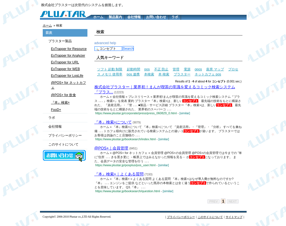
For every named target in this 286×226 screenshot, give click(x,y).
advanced (101, 43)
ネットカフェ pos (208, 74)
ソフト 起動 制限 (110, 69)
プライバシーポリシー (65, 135)
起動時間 (133, 69)
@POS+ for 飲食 (63, 95)
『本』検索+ (60, 102)
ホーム (98, 17)
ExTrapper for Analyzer (68, 56)
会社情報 (134, 17)
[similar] (184, 114)
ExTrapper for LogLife (67, 76)
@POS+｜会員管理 (111, 149)
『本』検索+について (113, 123)
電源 (187, 69)
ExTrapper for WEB (65, 69)
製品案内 (115, 17)
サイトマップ (234, 219)
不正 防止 (161, 69)
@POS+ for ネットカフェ (68, 85)
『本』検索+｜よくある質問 (119, 176)
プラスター (182, 74)
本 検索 (163, 74)
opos (198, 69)
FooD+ (56, 110)
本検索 (149, 74)
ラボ (174, 17)
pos (147, 69)
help (113, 43)
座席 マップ (215, 69)
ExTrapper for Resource (69, 49)
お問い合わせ (156, 17)
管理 (176, 69)
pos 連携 (133, 74)
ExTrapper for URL (65, 62)
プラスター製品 (60, 41)
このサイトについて (63, 144)
